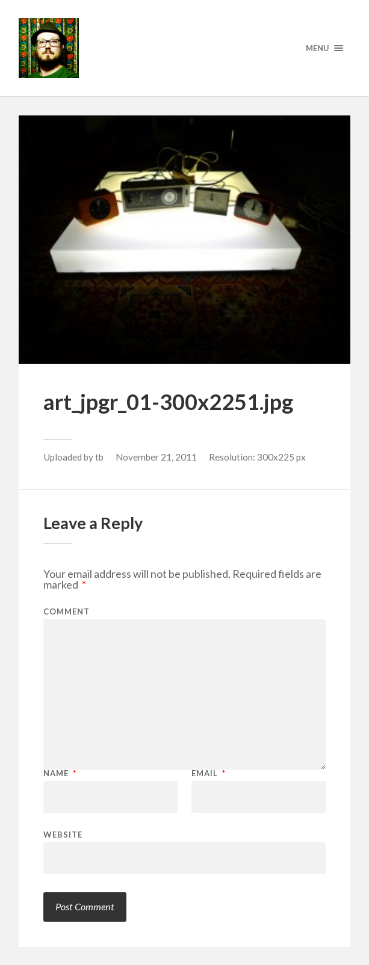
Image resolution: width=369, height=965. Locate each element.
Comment (66, 612)
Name (59, 773)
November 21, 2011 (156, 457)
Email (208, 773)
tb (99, 457)
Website (62, 834)
